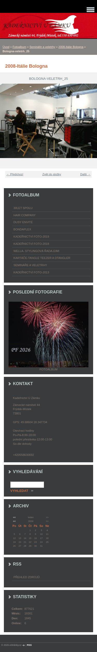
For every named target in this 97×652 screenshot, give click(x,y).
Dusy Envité (23, 222)
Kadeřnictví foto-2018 (31, 243)
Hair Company (24, 215)
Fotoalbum (19, 46)
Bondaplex (22, 229)
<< (14, 517)
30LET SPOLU (23, 208)
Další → (85, 174)
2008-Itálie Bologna (70, 46)
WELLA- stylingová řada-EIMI (36, 251)
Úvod (6, 46)
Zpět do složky (51, 174)
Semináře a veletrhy (42, 46)
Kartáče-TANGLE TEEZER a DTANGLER (41, 257)
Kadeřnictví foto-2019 (31, 236)
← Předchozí (14, 174)
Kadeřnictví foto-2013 (31, 272)
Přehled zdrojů (26, 577)
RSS (29, 645)
